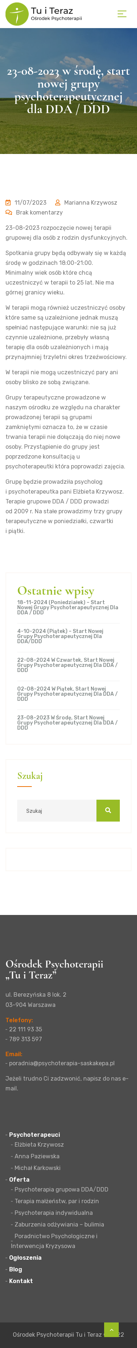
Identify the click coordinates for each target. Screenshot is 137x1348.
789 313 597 (25, 1039)
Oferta (19, 1179)
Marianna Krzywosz (86, 202)
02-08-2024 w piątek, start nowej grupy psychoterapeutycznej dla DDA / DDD (67, 694)
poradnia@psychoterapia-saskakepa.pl (62, 1063)
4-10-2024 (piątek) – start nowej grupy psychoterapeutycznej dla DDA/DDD (60, 636)
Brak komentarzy (34, 212)
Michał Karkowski (38, 1167)
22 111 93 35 (25, 1029)
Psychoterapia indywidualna (54, 1212)
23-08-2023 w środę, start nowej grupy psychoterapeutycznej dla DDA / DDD (67, 723)
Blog (15, 1269)
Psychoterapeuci (34, 1134)
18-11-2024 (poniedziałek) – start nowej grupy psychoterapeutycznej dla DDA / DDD (67, 607)
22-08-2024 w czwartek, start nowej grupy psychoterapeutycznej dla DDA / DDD (67, 665)
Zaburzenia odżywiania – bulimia (59, 1224)
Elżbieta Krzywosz (39, 1144)
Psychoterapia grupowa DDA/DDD (62, 1189)
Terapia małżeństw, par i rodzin (57, 1201)
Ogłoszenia (25, 1257)
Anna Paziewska (37, 1156)
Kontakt (21, 1281)
